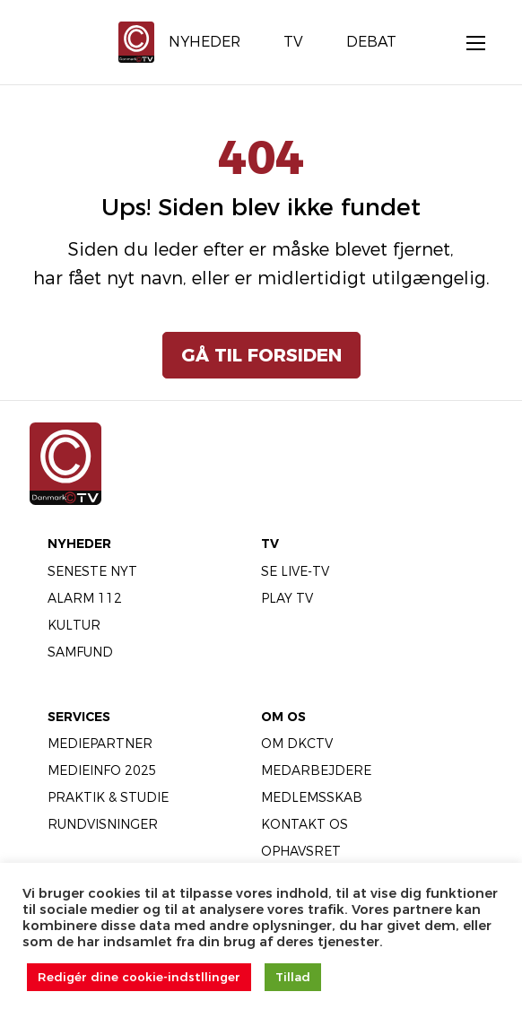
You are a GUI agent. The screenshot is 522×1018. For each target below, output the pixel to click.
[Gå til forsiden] (136, 40)
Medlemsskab (311, 797)
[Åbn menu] (466, 42)
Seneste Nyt (92, 571)
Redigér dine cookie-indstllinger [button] (139, 977)
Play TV (287, 598)
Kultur (74, 625)
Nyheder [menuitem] (204, 41)
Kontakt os (304, 824)
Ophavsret (301, 851)
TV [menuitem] (293, 41)
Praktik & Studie (108, 797)
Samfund (80, 652)
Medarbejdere (316, 770)
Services (79, 717)
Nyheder (79, 543)
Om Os (283, 717)
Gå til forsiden (261, 355)
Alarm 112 (85, 598)
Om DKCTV (297, 743)
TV (270, 543)
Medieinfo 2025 (102, 770)
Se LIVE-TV (295, 571)
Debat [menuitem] (371, 41)
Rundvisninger (103, 824)
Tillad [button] (292, 977)
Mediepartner (100, 743)
